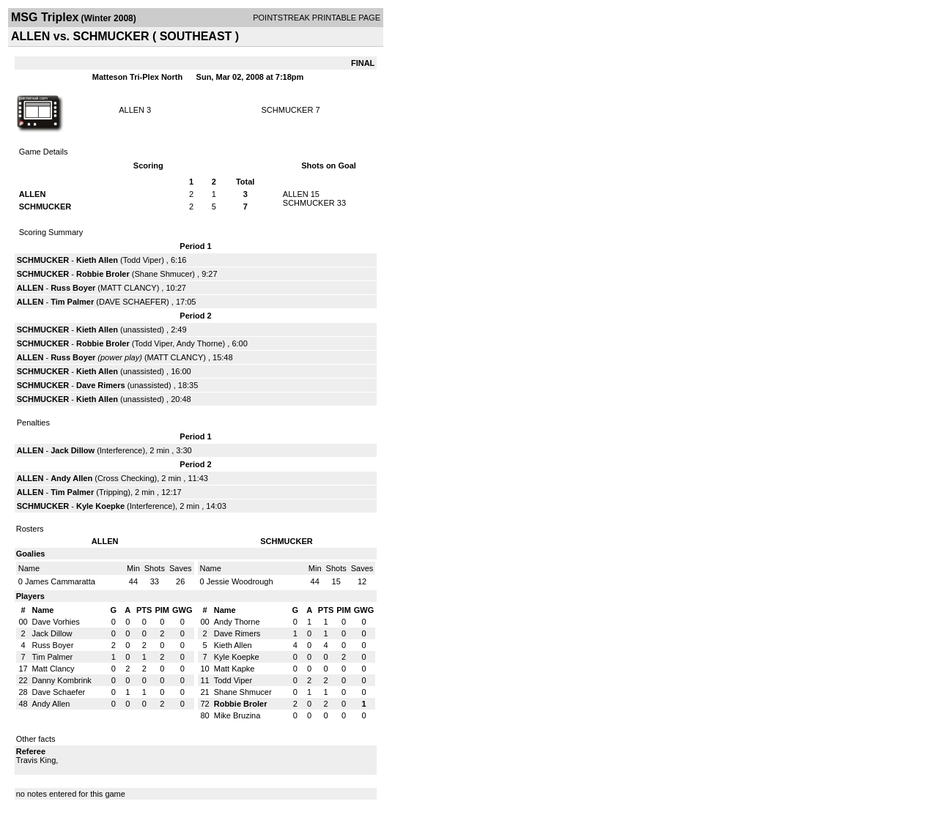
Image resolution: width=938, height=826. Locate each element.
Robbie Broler (103, 273)
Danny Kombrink (61, 680)
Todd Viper (142, 260)
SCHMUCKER (288, 109)
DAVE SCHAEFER (132, 301)
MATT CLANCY (128, 287)
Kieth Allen (97, 260)
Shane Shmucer (163, 273)
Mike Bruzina (237, 715)
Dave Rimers (100, 385)
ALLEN (131, 109)
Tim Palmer (73, 301)
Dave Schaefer (58, 692)
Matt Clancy (53, 668)
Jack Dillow (74, 450)
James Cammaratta (60, 581)
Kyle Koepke (100, 506)
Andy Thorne (200, 343)
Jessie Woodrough (240, 581)
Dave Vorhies (55, 621)
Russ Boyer (74, 287)
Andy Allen (73, 478)
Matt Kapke (234, 668)
